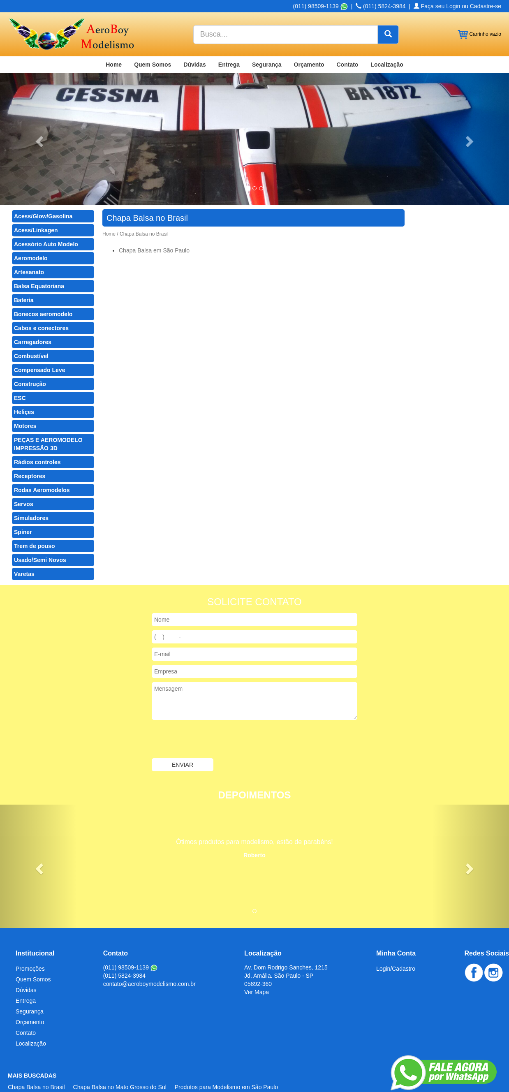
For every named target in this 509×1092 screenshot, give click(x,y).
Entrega (229, 41)
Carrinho (479, 11)
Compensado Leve (39, 347)
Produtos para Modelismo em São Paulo (226, 1064)
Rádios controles (37, 439)
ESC (20, 375)
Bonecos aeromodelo (43, 291)
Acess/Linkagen (36, 207)
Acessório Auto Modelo (46, 221)
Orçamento (309, 41)
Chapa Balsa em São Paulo (154, 227)
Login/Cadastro (395, 945)
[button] (38, 116)
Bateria (23, 277)
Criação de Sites (425, 1079)
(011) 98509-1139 (130, 944)
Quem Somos (152, 41)
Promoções (30, 945)
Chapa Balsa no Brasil (36, 1064)
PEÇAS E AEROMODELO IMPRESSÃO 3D (48, 421)
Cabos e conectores (41, 305)
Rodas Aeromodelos (42, 467)
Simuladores (31, 495)
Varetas (24, 551)
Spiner (23, 509)
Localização (386, 41)
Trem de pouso (34, 523)
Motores (25, 403)
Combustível (31, 333)
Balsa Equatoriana (39, 263)
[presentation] (214, 717)
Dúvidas (194, 41)
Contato (348, 41)
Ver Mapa (256, 969)
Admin (493, 1079)
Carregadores (32, 319)
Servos (23, 481)
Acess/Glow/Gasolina (43, 193)
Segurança (267, 41)
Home (114, 41)
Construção (30, 361)
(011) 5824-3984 (124, 952)
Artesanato (29, 249)
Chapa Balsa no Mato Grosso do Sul (120, 1064)
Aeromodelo (31, 235)
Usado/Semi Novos (40, 537)
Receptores (29, 453)
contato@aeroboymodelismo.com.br (149, 961)
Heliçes (24, 389)
